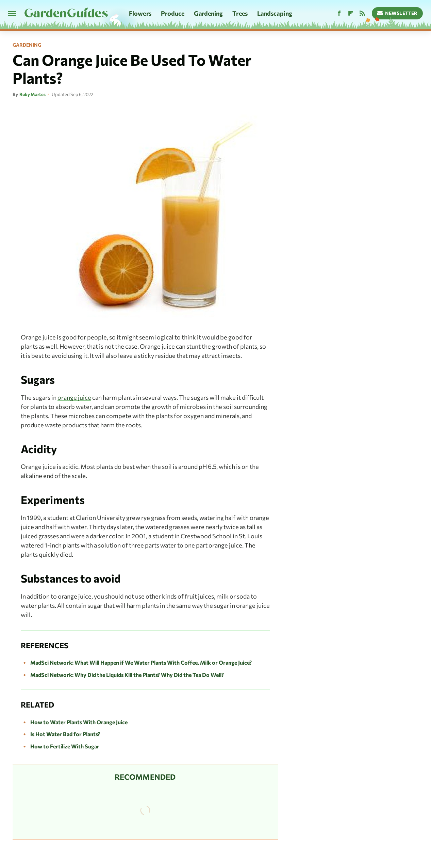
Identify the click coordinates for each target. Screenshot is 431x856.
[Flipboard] (350, 13)
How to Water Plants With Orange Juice (79, 722)
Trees (240, 13)
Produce (173, 13)
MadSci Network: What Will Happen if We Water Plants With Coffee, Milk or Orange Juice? (141, 662)
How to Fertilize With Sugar (64, 746)
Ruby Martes (32, 94)
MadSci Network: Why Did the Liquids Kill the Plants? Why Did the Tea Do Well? (127, 674)
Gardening (208, 13)
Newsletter (397, 13)
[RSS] (362, 13)
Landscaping (274, 13)
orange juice (74, 397)
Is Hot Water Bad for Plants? (65, 734)
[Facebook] (339, 13)
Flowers (140, 13)
